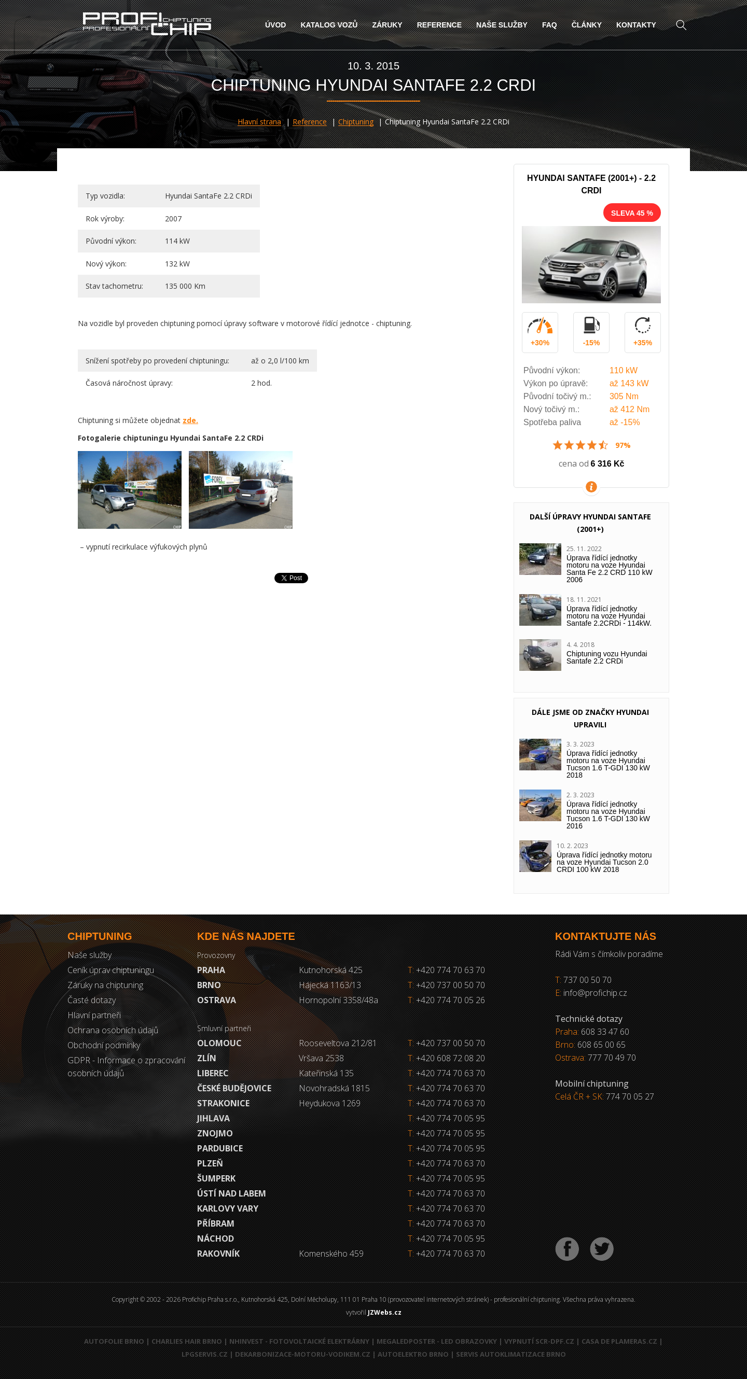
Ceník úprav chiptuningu (110, 970)
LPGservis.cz (205, 1354)
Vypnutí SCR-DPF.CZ (539, 1341)
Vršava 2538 (321, 1058)
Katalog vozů (328, 25)
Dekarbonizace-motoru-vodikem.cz (302, 1354)
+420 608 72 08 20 (450, 1058)
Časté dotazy (91, 1000)
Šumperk (216, 1178)
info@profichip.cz (595, 992)
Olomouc (219, 1043)
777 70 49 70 (612, 1057)
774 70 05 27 (630, 1096)
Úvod (275, 25)
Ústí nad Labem (231, 1193)
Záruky (387, 25)
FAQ (549, 25)
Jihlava (213, 1118)
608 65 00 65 (601, 1044)
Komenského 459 (331, 1253)
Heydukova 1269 (330, 1103)
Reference (439, 25)
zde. (190, 420)
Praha (211, 970)
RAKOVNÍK (218, 1253)
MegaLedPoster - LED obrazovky (437, 1341)
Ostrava (216, 1000)
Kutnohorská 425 (331, 970)
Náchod (215, 1238)
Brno (209, 985)
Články (587, 25)
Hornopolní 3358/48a (338, 1000)
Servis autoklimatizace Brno (511, 1354)
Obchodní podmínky (103, 1045)
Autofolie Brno (114, 1341)
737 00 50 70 (587, 980)
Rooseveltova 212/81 (338, 1043)
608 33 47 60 (605, 1031)
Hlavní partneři (94, 1015)
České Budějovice (234, 1088)
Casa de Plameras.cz (619, 1341)
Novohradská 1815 (334, 1088)
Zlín (206, 1058)
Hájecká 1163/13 (330, 985)
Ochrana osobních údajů (112, 1030)
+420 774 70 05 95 (450, 1118)
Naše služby (502, 25)
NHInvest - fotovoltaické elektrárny (299, 1341)
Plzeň (210, 1163)
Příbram (215, 1223)
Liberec (213, 1073)
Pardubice (220, 1148)
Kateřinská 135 (326, 1073)
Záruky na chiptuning (105, 985)
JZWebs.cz (385, 1312)
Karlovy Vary (227, 1208)
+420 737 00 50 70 (446, 985)
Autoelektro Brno (413, 1354)
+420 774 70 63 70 (446, 970)
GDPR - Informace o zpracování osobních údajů (126, 1066)
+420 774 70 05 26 (446, 1000)
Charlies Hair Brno (186, 1341)
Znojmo (215, 1133)
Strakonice (223, 1103)
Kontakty (636, 25)
